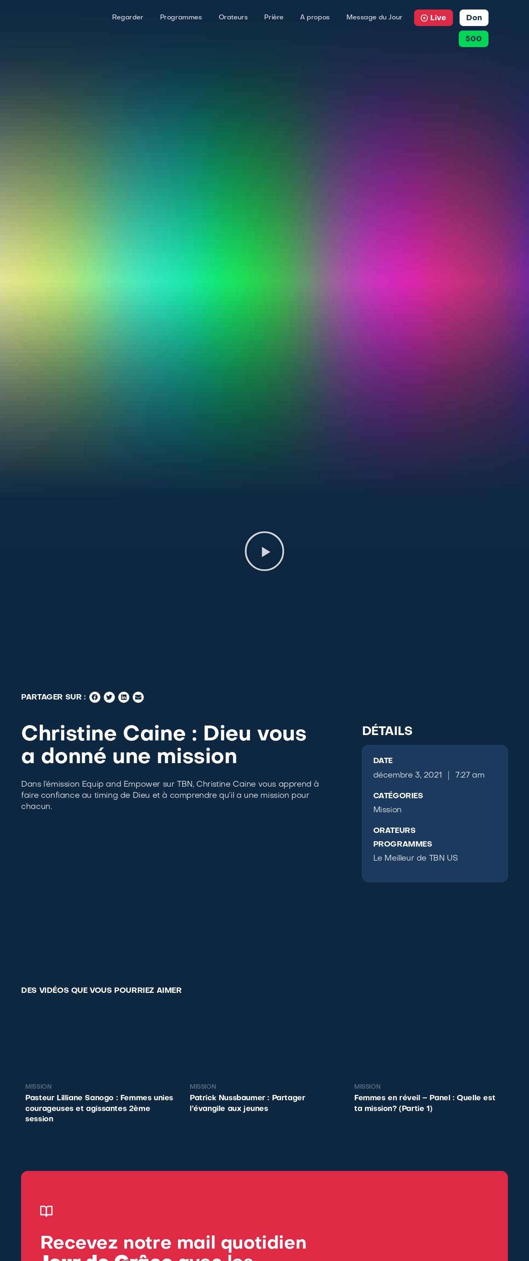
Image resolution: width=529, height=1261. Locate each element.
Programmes (181, 17)
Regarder (127, 17)
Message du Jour (374, 17)
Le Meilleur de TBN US (415, 858)
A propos (315, 17)
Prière (274, 17)
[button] (264, 551)
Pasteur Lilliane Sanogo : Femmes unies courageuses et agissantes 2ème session (99, 1109)
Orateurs (233, 17)
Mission (387, 810)
